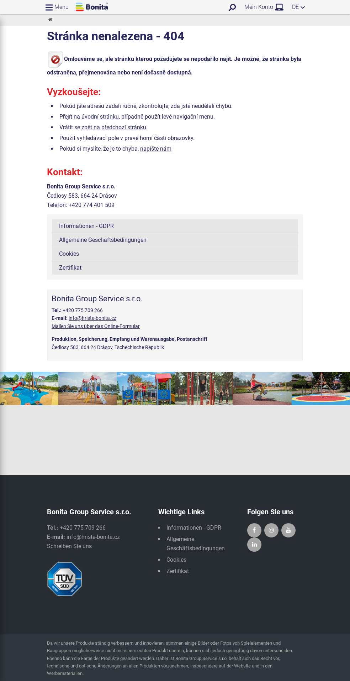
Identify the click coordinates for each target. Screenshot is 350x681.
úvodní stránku (100, 116)
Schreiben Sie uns (69, 546)
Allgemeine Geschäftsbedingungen (103, 239)
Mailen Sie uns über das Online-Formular (96, 326)
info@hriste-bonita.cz (92, 318)
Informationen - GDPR (86, 226)
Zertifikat (70, 267)
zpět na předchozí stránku (113, 127)
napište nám (155, 148)
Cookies (69, 253)
